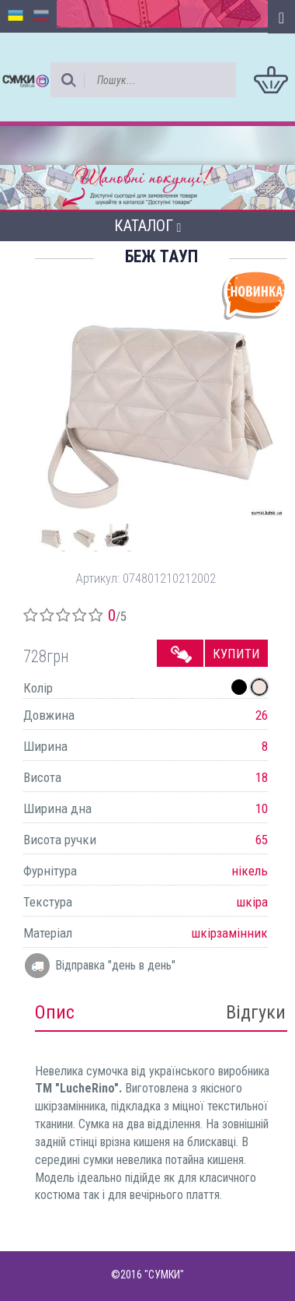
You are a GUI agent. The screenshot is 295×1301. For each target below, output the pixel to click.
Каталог (148, 225)
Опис (55, 1012)
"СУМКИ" (164, 1274)
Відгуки (256, 1012)
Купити (236, 653)
